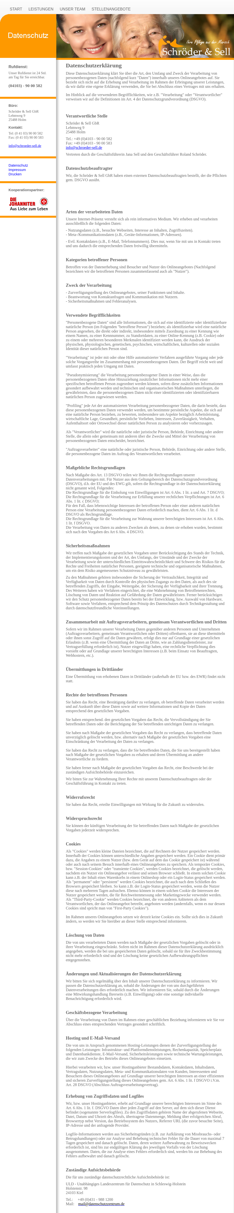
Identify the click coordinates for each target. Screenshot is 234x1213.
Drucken (15, 174)
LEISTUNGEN (41, 9)
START (16, 9)
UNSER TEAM (72, 9)
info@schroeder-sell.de (25, 146)
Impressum (17, 170)
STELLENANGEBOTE (111, 9)
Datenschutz (18, 165)
